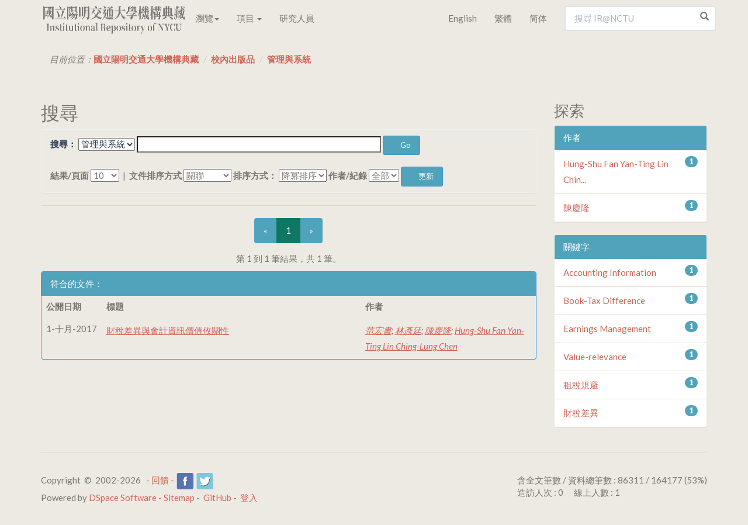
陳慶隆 (438, 330)
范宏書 (378, 330)
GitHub (217, 497)
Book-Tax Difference (604, 300)
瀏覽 (207, 18)
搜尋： (63, 144)
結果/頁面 (69, 175)
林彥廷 (408, 330)
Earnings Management (607, 328)
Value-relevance (594, 356)
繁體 (503, 18)
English (462, 18)
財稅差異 (580, 412)
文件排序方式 (155, 175)
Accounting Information (609, 272)
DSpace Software (123, 497)
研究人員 (296, 18)
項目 (249, 18)
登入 (249, 497)
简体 (538, 18)
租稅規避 (580, 384)
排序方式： (255, 175)
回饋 (160, 480)
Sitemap (179, 497)
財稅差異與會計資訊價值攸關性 (167, 330)
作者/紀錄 (347, 175)
